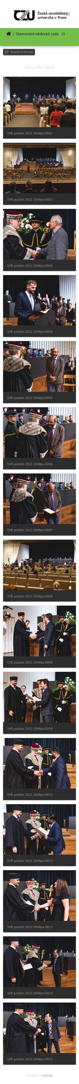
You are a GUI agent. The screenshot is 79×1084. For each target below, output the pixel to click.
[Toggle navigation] (68, 14)
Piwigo (48, 1075)
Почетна (8, 34)
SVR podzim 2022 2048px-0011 (30, 795)
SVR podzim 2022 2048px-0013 (30, 927)
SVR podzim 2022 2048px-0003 (30, 266)
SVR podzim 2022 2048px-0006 (30, 464)
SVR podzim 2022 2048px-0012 (30, 861)
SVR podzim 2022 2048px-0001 (30, 133)
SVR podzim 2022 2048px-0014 (30, 993)
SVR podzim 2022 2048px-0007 (30, 530)
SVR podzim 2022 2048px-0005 (30, 398)
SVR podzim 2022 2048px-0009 (30, 662)
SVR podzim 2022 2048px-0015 (30, 1059)
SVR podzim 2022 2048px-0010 (30, 729)
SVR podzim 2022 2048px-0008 (30, 596)
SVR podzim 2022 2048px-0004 (30, 332)
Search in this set (19, 52)
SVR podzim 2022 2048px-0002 (30, 199)
